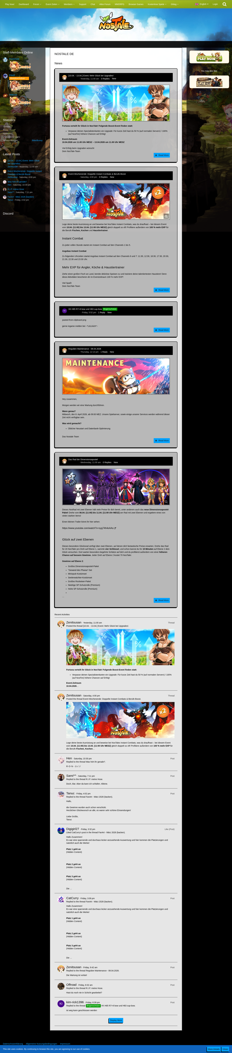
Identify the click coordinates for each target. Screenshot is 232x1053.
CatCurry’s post (79, 832)
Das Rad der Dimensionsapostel (83, 459)
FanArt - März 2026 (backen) (21, 197)
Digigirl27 (72, 829)
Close (225, 1049)
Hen (9, 185)
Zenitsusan (13, 166)
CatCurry (72, 898)
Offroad (71, 984)
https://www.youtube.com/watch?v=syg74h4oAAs (87, 528)
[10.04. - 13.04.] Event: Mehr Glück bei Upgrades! (91, 75)
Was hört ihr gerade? (17, 182)
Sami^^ (11, 192)
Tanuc (10, 200)
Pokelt (12, 75)
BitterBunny (37, 140)
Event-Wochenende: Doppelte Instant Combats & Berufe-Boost (97, 174)
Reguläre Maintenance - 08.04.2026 (84, 349)
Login (215, 4)
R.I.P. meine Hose (16, 189)
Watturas (13, 95)
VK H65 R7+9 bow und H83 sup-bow (85, 309)
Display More (116, 1020)
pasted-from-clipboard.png (74, 320)
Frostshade (14, 59)
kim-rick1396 (74, 312)
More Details (214, 1049)
